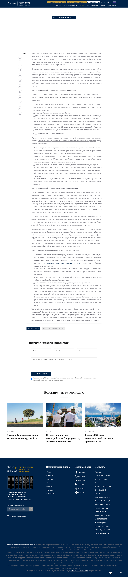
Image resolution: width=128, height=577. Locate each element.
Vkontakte (81, 480)
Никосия (49, 486)
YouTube (81, 488)
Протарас (50, 490)
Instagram (81, 476)
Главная (58, 5)
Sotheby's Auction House (79, 571)
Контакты (112, 5)
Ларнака (49, 483)
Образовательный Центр (18, 516)
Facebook (81, 472)
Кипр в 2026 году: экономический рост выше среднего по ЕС (99, 438)
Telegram (81, 492)
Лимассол (50, 476)
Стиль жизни (92, 5)
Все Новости (33, 328)
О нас (103, 5)
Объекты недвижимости (53, 328)
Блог (82, 5)
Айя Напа (50, 479)
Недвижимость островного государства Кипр (61, 263)
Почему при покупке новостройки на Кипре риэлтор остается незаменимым (63, 438)
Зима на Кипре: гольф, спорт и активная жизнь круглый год (23, 437)
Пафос (49, 472)
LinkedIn (81, 484)
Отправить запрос (41, 374)
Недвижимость (70, 5)
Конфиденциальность (102, 533)
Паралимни (50, 494)
